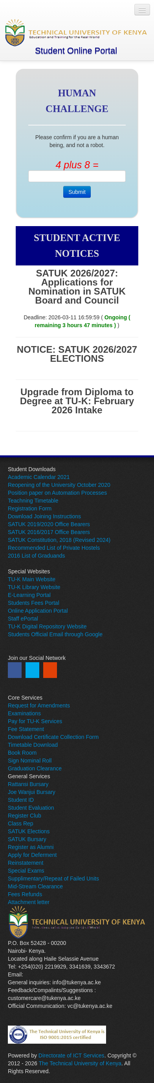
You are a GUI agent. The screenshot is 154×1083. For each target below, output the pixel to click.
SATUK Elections (29, 831)
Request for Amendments (39, 705)
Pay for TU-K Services (35, 721)
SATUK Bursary (27, 839)
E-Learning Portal (29, 595)
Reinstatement (25, 863)
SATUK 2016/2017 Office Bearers (49, 532)
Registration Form (29, 508)
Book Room (22, 753)
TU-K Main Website (31, 579)
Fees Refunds (25, 894)
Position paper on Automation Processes (57, 493)
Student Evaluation (31, 808)
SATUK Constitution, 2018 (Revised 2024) (59, 540)
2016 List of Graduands (36, 556)
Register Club (24, 815)
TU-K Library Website (34, 587)
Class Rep (20, 823)
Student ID (21, 800)
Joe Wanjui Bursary (31, 792)
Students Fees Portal (33, 603)
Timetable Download (33, 745)
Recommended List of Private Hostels (54, 548)
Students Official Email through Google (55, 634)
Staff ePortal (23, 618)
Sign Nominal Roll (29, 760)
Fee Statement (26, 729)
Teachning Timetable (33, 500)
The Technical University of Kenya (79, 1063)
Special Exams (26, 871)
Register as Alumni (31, 847)
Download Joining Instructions (44, 516)
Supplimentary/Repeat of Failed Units (53, 878)
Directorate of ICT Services (71, 1055)
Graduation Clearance (35, 768)
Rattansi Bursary (28, 784)
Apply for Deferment (32, 855)
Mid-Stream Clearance (35, 886)
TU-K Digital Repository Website (47, 626)
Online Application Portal (38, 611)
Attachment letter (29, 902)
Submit (77, 192)
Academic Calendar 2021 (39, 477)
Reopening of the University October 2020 (59, 485)
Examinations (24, 713)
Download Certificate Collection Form (53, 737)
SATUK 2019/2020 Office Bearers (49, 524)
